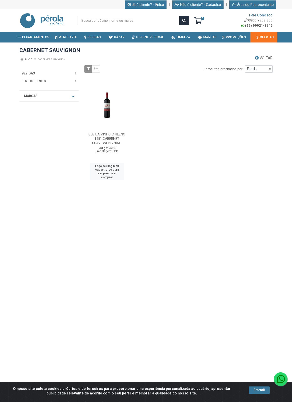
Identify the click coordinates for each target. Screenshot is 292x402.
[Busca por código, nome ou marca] (129, 20)
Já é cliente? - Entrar (145, 5)
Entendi (259, 390)
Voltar (263, 58)
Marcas (49, 96)
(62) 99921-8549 (257, 26)
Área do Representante (253, 5)
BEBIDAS (28, 73)
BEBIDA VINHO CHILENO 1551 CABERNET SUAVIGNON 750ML (107, 138)
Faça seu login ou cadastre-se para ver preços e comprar (107, 171)
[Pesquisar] (184, 20)
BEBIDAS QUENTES (34, 81)
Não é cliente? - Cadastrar (198, 5)
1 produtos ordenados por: (223, 69)
